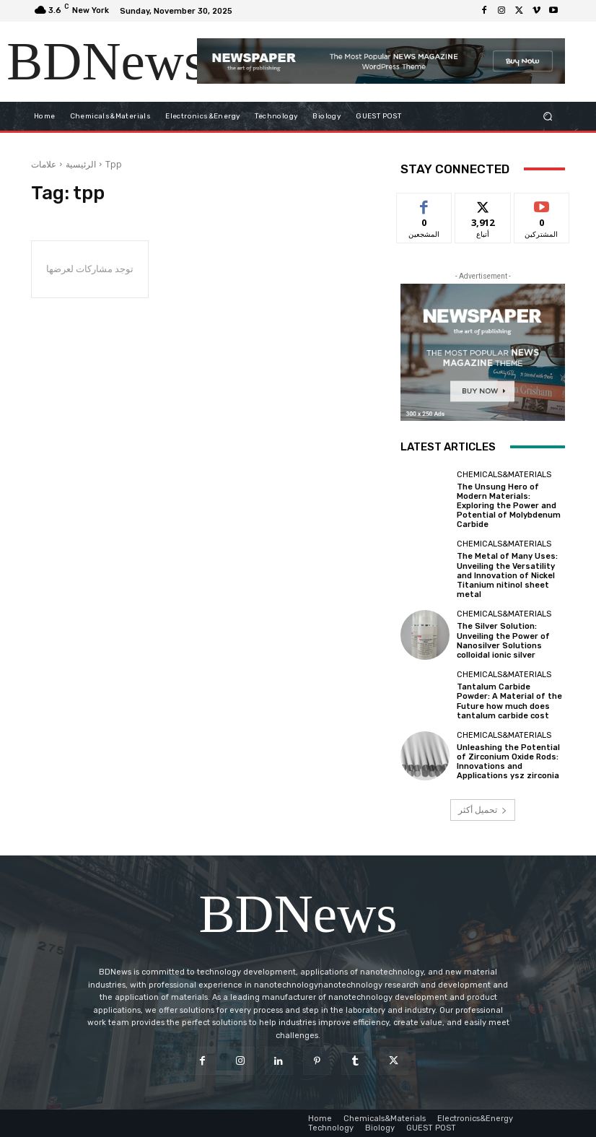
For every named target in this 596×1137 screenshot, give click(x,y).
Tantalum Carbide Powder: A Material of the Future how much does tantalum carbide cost (509, 701)
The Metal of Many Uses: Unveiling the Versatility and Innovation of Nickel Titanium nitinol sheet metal (507, 575)
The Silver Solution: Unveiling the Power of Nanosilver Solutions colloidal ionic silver (503, 641)
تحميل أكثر (482, 809)
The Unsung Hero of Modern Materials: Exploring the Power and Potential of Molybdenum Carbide (509, 506)
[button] (548, 116)
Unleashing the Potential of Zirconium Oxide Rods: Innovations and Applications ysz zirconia (508, 762)
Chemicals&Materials (504, 475)
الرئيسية (81, 164)
